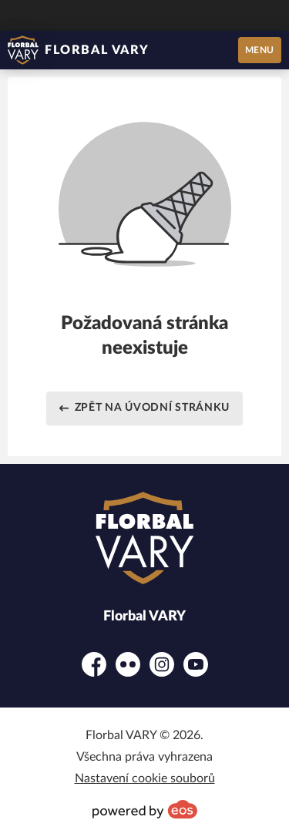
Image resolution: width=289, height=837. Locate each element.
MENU (259, 50)
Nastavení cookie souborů (145, 778)
